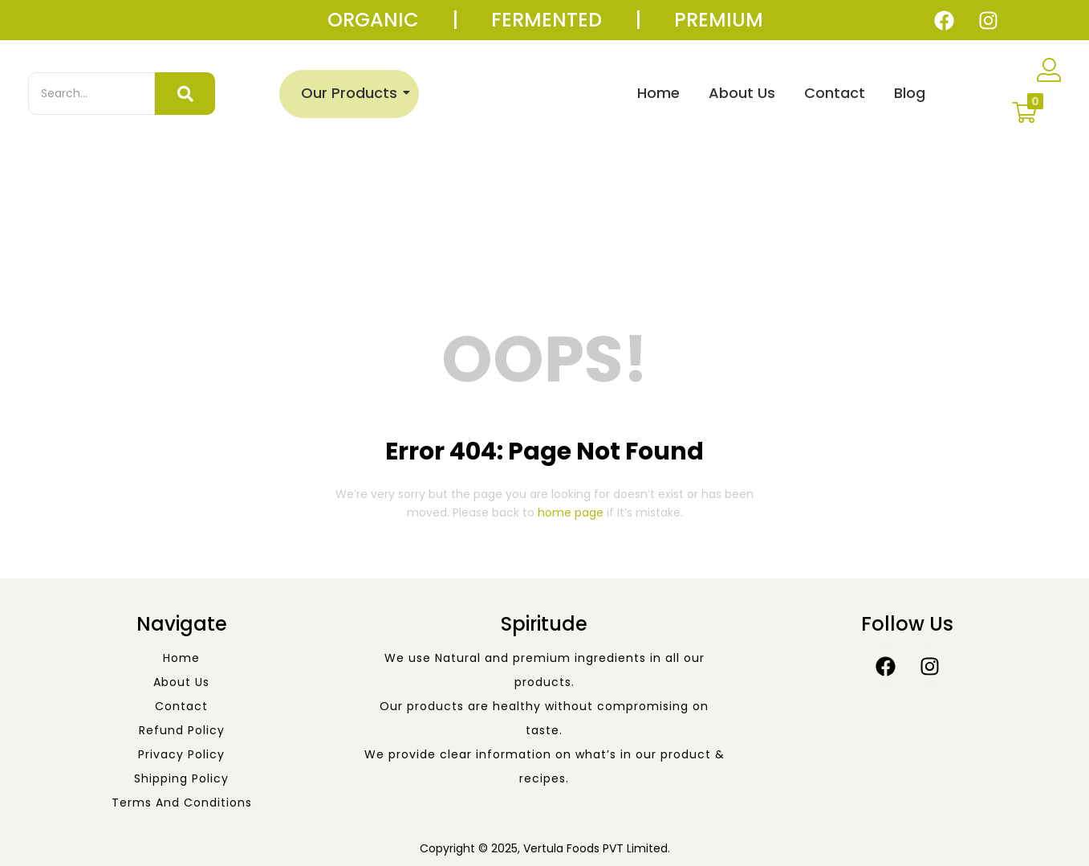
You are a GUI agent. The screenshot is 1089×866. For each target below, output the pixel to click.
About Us (742, 93)
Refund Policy (182, 730)
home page (570, 512)
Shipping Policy (181, 778)
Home (658, 93)
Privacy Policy (181, 754)
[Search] (91, 93)
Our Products (352, 93)
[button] (1025, 112)
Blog (909, 93)
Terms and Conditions (182, 803)
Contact (834, 93)
